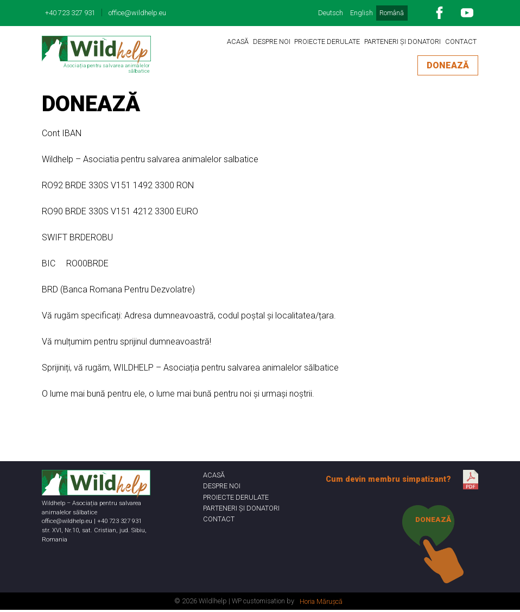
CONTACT (461, 41)
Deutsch (330, 13)
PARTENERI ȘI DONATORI (402, 41)
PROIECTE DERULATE (327, 41)
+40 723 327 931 (70, 13)
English (361, 13)
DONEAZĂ (448, 65)
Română (391, 13)
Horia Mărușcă (321, 604)
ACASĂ (238, 41)
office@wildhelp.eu (137, 13)
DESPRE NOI (271, 41)
